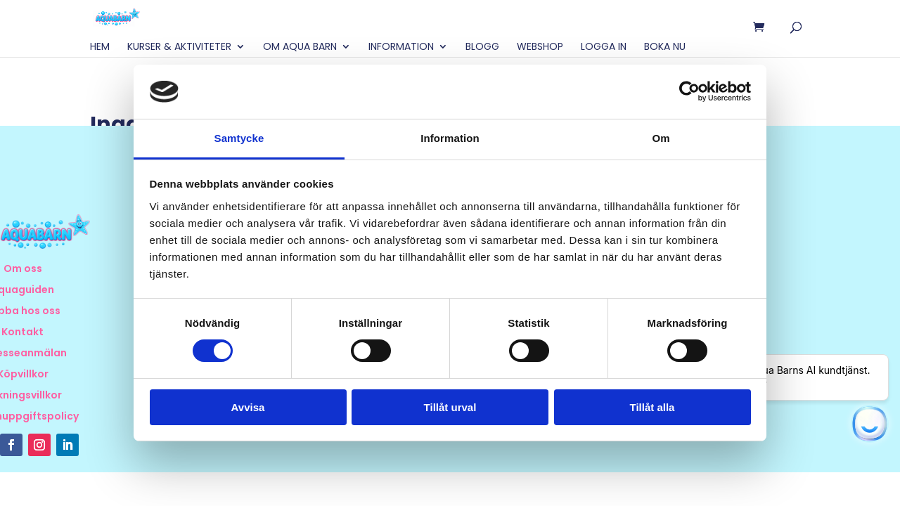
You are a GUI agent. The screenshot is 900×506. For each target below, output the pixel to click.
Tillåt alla (652, 407)
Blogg (482, 47)
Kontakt (22, 333)
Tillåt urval (450, 407)
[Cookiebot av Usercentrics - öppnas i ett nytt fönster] (689, 91)
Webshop (540, 47)
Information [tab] (450, 138)
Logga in (603, 47)
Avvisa (248, 407)
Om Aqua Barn (300, 47)
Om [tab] (660, 138)
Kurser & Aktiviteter (179, 47)
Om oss (23, 269)
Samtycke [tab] (239, 138)
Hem (100, 47)
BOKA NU (665, 47)
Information (401, 47)
